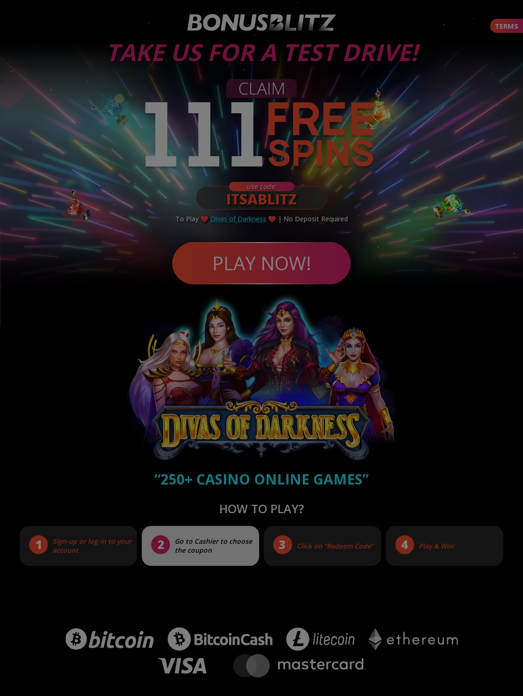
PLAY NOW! (261, 263)
